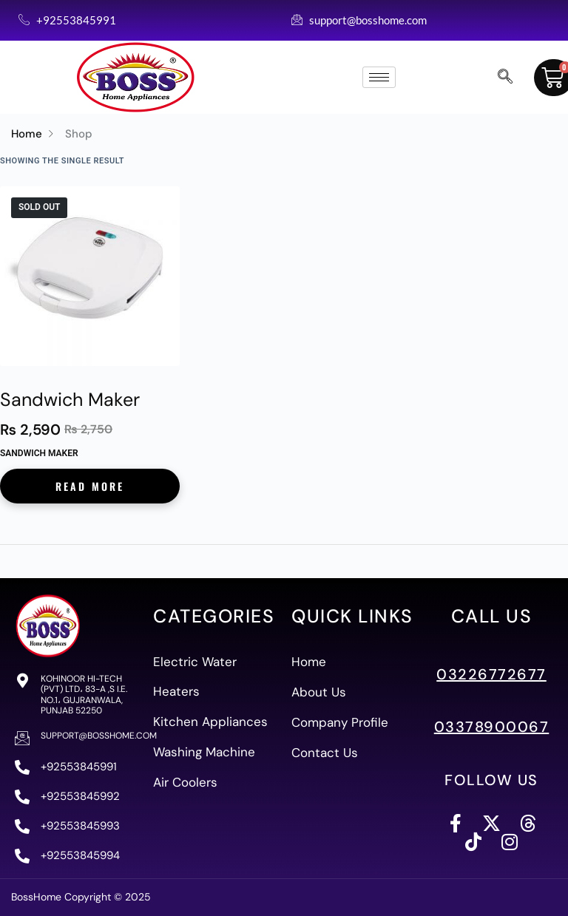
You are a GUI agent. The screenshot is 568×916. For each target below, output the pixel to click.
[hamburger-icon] (379, 77)
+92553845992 (80, 796)
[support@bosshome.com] (22, 737)
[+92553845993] (22, 826)
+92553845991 (79, 766)
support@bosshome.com (99, 736)
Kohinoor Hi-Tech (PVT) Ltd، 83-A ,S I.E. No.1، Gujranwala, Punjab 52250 (84, 694)
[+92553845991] (22, 767)
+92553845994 (80, 855)
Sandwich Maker (70, 399)
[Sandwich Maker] (90, 276)
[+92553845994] (22, 856)
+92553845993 (80, 825)
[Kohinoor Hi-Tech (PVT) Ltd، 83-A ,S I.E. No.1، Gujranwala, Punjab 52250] (22, 681)
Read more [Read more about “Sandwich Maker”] (89, 486)
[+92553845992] (22, 797)
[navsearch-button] (505, 77)
